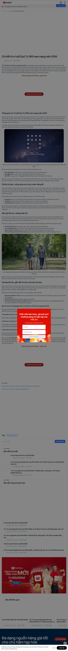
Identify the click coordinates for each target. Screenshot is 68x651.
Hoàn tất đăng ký (34, 336)
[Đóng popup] (18, 310)
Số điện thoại (28, 332)
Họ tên (26, 327)
